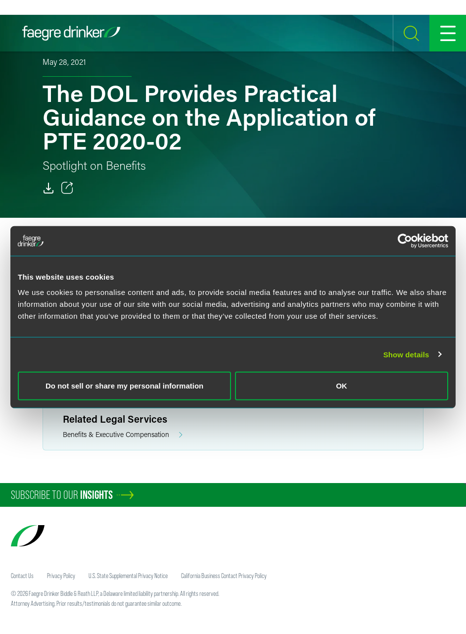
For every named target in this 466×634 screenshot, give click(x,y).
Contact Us (22, 576)
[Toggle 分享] (67, 188)
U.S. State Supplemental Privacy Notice (128, 576)
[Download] (48, 188)
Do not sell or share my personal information (124, 386)
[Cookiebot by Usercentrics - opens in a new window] (405, 240)
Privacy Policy (61, 576)
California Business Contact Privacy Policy (224, 576)
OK (341, 386)
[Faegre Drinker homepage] (71, 33)
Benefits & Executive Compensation (123, 435)
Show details (406, 354)
